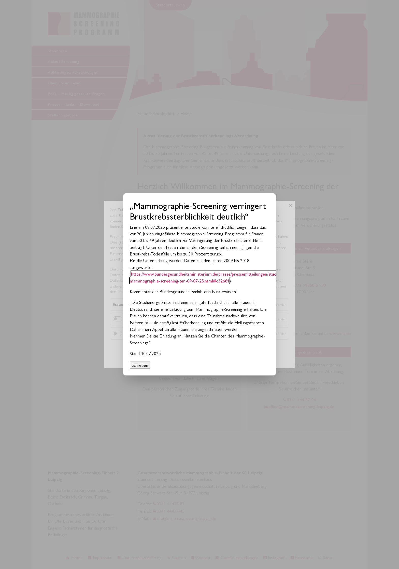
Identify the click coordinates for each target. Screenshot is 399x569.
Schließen (140, 365)
